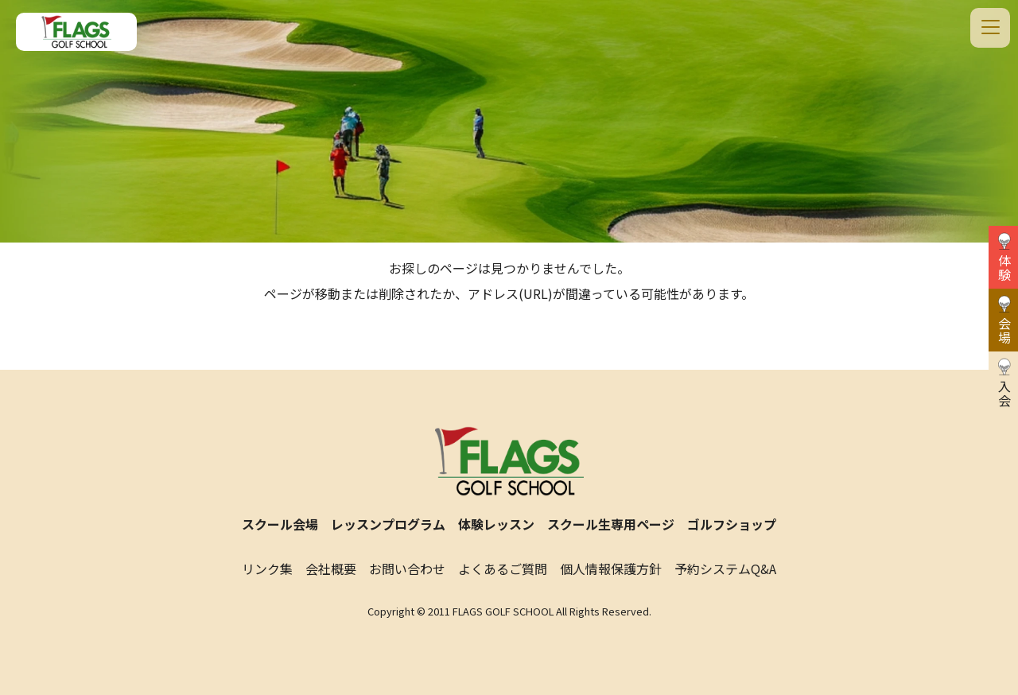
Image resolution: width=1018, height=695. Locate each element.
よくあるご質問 (502, 568)
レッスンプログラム (388, 524)
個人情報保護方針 (611, 568)
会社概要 (330, 568)
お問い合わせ (407, 568)
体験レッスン (496, 524)
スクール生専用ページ (610, 524)
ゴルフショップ (731, 524)
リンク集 (267, 568)
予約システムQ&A (725, 568)
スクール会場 (280, 524)
